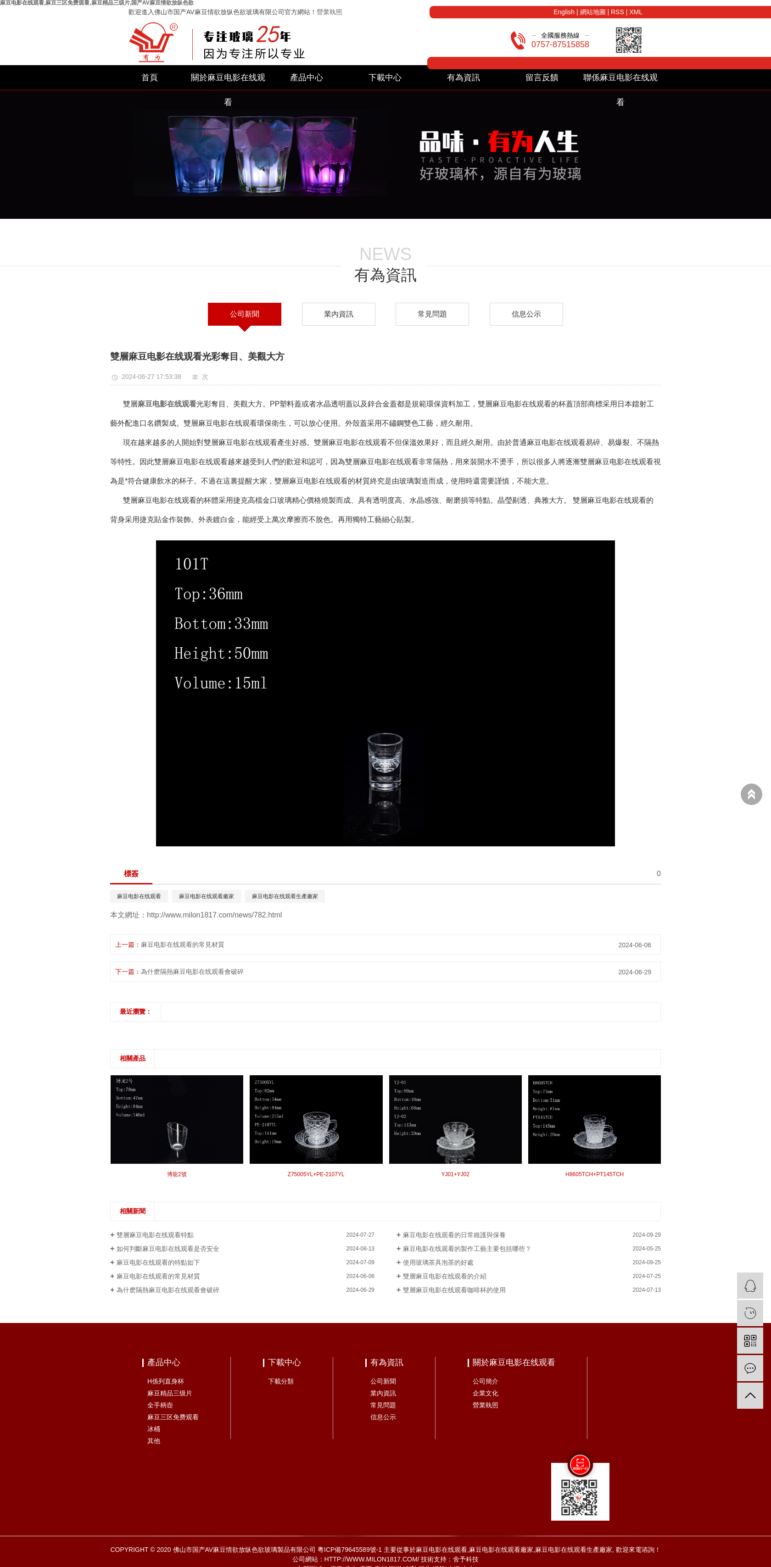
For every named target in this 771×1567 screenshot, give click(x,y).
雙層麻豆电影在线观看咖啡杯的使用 (454, 1290)
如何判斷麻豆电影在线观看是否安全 (168, 1248)
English (564, 12)
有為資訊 (463, 77)
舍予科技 (466, 1559)
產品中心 (306, 77)
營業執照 (329, 12)
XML (635, 12)
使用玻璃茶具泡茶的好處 (438, 1262)
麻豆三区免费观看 (173, 1417)
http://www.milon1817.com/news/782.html (214, 915)
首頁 (149, 77)
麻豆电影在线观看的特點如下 (158, 1262)
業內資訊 (338, 314)
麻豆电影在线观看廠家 (206, 896)
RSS (617, 12)
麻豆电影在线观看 (139, 896)
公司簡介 (485, 1381)
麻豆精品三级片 (169, 1393)
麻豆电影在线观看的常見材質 (182, 944)
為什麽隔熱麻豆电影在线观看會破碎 (192, 971)
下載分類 (281, 1381)
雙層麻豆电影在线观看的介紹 (444, 1276)
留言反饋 (542, 77)
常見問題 (432, 314)
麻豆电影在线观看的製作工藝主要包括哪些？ (467, 1248)
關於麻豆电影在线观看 (228, 81)
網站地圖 (593, 12)
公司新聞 (244, 314)
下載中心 (385, 77)
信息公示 (526, 314)
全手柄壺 (160, 1405)
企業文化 (485, 1393)
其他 (153, 1441)
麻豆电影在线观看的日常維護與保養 (454, 1235)
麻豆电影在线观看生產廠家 (285, 896)
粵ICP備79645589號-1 (350, 1549)
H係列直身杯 (165, 1381)
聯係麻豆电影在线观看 (620, 81)
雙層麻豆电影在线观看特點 (155, 1235)
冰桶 (153, 1429)
